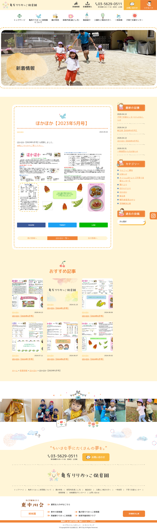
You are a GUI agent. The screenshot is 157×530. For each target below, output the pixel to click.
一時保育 (118, 20)
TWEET (62, 225)
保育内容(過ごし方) (71, 20)
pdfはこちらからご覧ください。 (30, 146)
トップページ (19, 20)
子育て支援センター (134, 20)
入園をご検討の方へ (102, 20)
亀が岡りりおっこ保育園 (88, 512)
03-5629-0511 (110, 4)
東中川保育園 (56, 511)
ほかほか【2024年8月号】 (93, 316)
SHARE (31, 225)
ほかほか (20, 132)
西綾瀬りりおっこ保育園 (61, 515)
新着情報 (76, 6)
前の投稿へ (32, 238)
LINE (93, 225)
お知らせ (123, 174)
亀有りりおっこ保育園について (38, 21)
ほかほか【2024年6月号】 (58, 359)
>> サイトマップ (88, 525)
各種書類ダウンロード (77, 493)
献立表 (122, 196)
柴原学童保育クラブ (86, 515)
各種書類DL (87, 6)
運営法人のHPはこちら (60, 504)
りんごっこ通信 (126, 170)
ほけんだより (125, 188)
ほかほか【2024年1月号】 (58, 308)
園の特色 (55, 20)
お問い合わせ (132, 8)
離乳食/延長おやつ (127, 200)
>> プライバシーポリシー (72, 525)
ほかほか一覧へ (62, 238)
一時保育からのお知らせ (127, 151)
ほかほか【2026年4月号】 (23, 316)
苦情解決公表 (125, 203)
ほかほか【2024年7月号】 (23, 359)
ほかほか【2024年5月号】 (93, 359)
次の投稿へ (92, 238)
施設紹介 (87, 20)
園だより (123, 185)
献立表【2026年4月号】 (127, 130)
